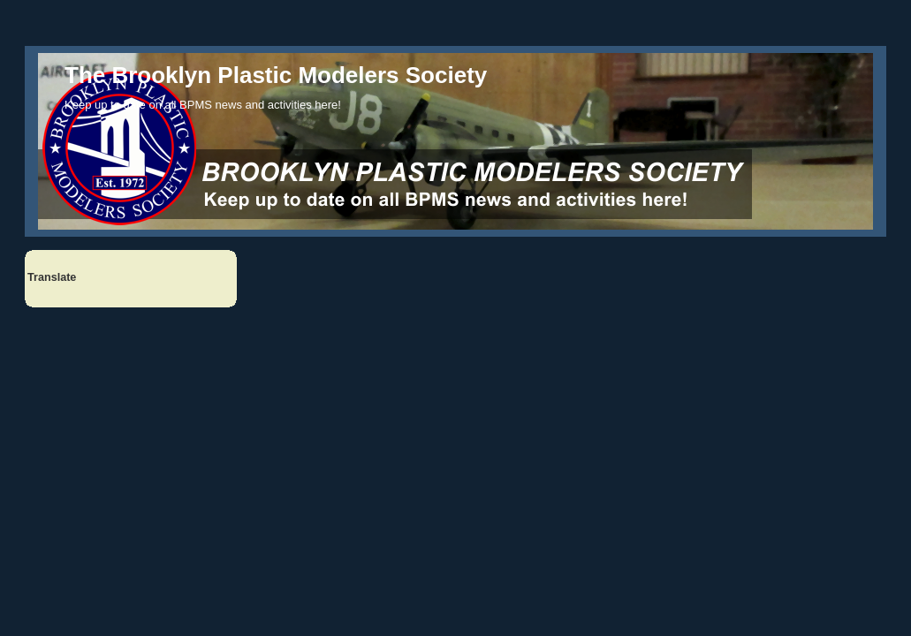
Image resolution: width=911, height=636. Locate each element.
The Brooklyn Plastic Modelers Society (276, 75)
